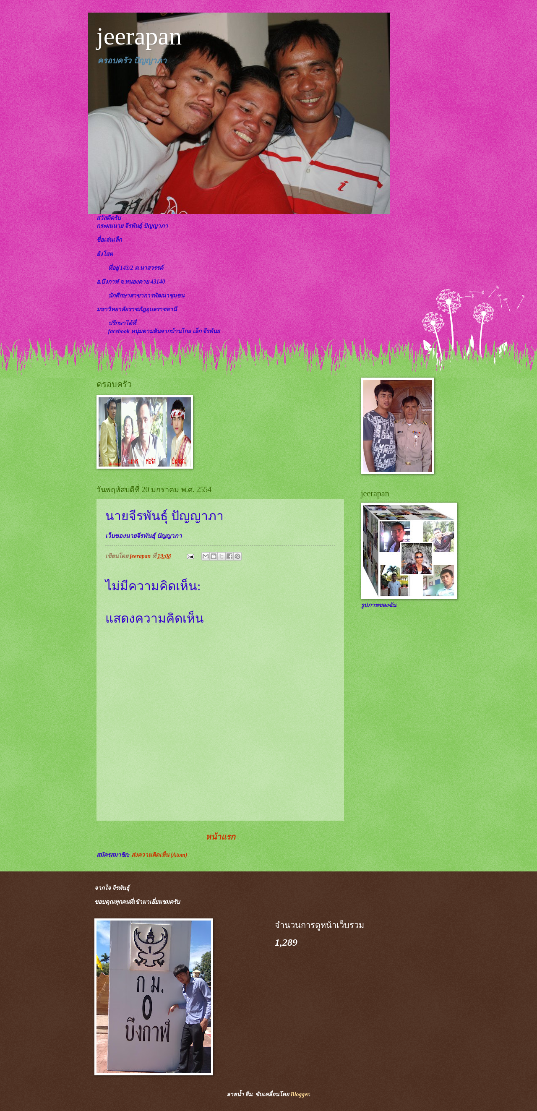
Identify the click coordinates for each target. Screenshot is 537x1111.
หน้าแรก (220, 836)
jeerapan (139, 36)
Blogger (299, 1094)
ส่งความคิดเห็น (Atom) (159, 855)
